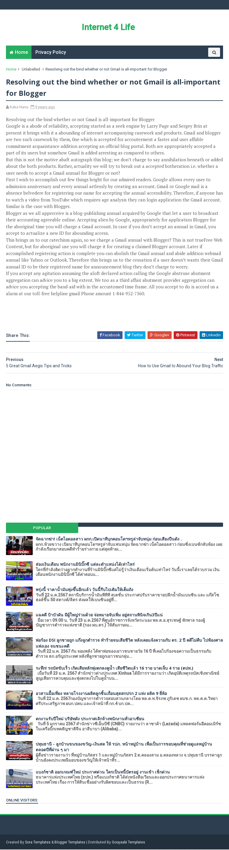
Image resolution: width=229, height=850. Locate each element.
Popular (42, 528)
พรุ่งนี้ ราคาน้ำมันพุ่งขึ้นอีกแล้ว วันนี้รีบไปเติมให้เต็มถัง (84, 590)
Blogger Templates (69, 843)
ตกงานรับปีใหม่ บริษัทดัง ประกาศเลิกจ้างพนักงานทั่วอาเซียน (90, 719)
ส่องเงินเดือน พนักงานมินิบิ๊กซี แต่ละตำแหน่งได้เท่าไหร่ (85, 565)
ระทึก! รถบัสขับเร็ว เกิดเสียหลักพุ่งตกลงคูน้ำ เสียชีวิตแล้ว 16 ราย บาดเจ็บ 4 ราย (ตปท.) (114, 668)
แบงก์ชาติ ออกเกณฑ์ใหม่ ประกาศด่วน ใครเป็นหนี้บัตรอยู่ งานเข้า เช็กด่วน (103, 772)
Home (21, 52)
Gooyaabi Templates (128, 843)
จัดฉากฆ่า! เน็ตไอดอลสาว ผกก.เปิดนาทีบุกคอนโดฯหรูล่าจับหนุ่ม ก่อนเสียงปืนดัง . (109, 539)
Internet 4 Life (107, 27)
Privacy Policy (50, 52)
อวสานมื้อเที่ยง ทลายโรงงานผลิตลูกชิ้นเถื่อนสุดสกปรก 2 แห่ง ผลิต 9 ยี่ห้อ (101, 694)
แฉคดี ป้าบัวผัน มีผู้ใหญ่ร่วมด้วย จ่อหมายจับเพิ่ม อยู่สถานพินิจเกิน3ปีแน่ (99, 615)
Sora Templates (38, 843)
